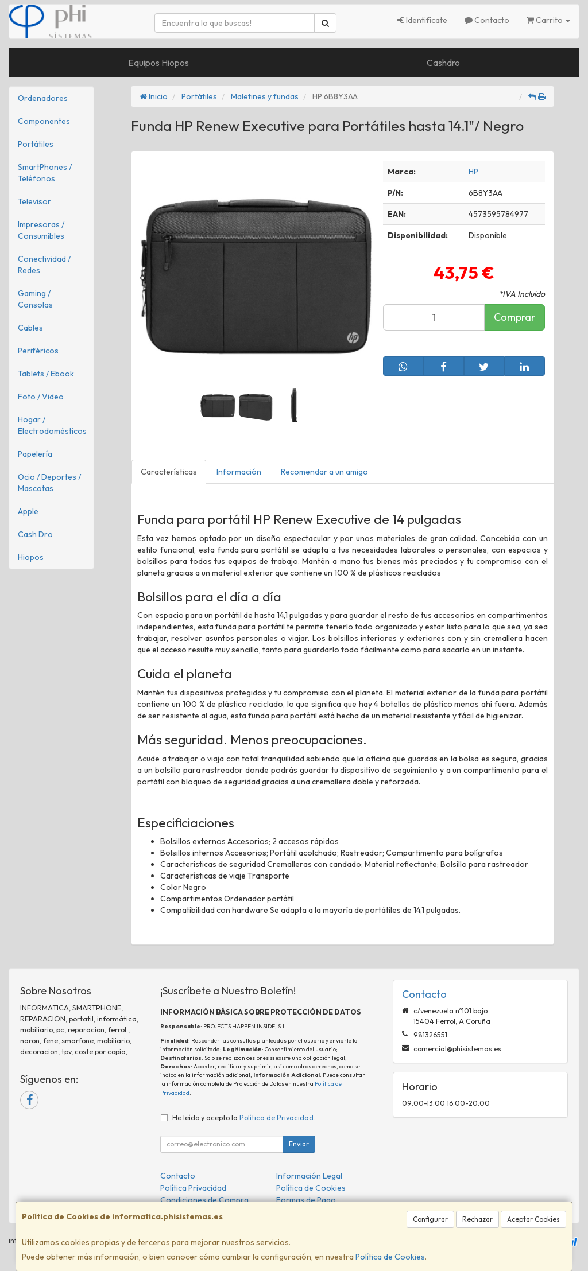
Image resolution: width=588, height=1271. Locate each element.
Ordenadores (43, 98)
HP (473, 171)
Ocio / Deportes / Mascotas (49, 482)
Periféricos (38, 350)
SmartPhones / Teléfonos (45, 173)
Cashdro (443, 62)
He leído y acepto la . (243, 1117)
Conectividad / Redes (44, 264)
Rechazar (477, 1219)
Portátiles (35, 144)
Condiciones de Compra (204, 1200)
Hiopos (31, 557)
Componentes (44, 121)
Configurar (430, 1219)
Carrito (548, 20)
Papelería (35, 454)
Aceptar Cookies (533, 1219)
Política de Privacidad (276, 1117)
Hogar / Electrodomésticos (52, 425)
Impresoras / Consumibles (41, 230)
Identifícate (422, 20)
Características (169, 472)
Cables (30, 327)
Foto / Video (41, 396)
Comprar (514, 317)
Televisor (34, 201)
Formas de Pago (306, 1200)
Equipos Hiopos (158, 62)
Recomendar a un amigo (324, 472)
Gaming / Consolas (35, 299)
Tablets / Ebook (46, 373)
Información (238, 472)
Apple (28, 511)
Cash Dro (35, 534)
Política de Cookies (390, 1256)
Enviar (299, 1144)
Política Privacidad (193, 1188)
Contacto (487, 20)
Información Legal (309, 1176)
